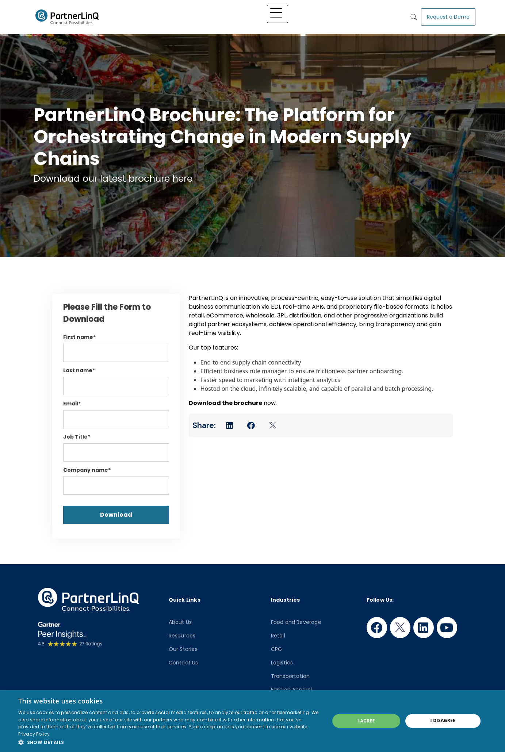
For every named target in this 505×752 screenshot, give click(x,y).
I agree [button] (366, 721)
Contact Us (183, 662)
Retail (278, 635)
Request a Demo (448, 15)
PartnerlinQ (67, 15)
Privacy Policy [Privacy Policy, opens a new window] (34, 734)
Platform (195, 15)
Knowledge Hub (303, 15)
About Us (180, 622)
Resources (182, 635)
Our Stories (183, 649)
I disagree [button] (442, 720)
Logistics (282, 662)
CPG (276, 649)
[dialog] (252, 721)
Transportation (290, 676)
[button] (169, 742)
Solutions (229, 15)
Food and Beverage (296, 622)
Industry (262, 15)
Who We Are (350, 15)
